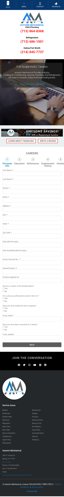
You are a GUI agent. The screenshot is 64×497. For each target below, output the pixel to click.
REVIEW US (56, 7)
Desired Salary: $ (10, 268)
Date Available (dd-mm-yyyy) (14, 250)
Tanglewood (6, 436)
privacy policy (37, 487)
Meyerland (6, 423)
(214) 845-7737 (32, 52)
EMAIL (24, 7)
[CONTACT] (40, 3)
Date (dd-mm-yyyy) (10, 242)
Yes (6, 288)
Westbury (35, 440)
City (4, 215)
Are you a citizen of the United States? (18, 286)
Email (5, 197)
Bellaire (5, 410)
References (33, 163)
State (5, 224)
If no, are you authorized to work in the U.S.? (21, 296)
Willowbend (6, 443)
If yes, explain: (8, 334)
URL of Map (6, 462)
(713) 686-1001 (32, 41)
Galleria (35, 413)
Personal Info (7, 164)
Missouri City (36, 423)
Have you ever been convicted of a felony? (20, 325)
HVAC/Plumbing (32, 27)
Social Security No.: (11, 259)
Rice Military (36, 426)
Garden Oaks (7, 417)
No (6, 291)
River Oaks (6, 430)
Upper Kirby (6, 440)
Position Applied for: (11, 277)
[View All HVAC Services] (32, 84)
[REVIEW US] (56, 3)
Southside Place (38, 433)
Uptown (35, 436)
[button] (8, 3)
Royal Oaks (36, 430)
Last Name (7, 179)
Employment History (47, 164)
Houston (35, 417)
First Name (7, 170)
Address (6, 206)
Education (19, 163)
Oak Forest (6, 426)
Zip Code (6, 233)
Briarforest (6, 413)
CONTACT (40, 7)
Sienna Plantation (8, 433)
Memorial (5, 420)
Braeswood (36, 410)
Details (60, 163)
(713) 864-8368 (32, 31)
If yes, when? (8, 316)
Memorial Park (37, 420)
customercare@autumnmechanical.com (17, 475)
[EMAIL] (24, 3)
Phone (5, 188)
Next (32, 344)
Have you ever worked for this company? (19, 306)
